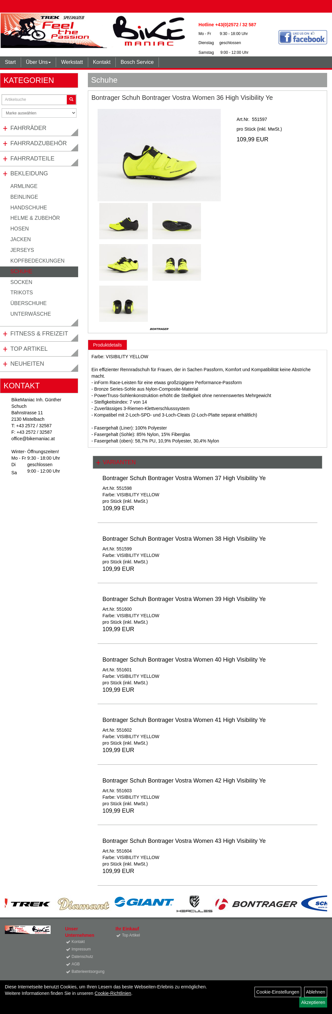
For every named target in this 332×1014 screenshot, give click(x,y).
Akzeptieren (313, 1002)
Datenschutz (82, 956)
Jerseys (22, 250)
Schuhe (21, 271)
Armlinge (24, 186)
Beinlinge (24, 197)
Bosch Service (137, 62)
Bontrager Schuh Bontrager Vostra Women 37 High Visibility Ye (184, 478)
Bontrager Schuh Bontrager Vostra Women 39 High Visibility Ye (184, 599)
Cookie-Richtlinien (113, 993)
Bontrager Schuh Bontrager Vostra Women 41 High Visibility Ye (184, 720)
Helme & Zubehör (35, 218)
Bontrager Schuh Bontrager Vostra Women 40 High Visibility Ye (184, 659)
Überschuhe (28, 303)
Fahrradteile (32, 158)
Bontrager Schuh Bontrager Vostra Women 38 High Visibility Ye (184, 539)
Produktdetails (107, 345)
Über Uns (38, 62)
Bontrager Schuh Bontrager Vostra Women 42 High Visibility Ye (184, 780)
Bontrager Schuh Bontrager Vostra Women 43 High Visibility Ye (184, 841)
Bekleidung (29, 173)
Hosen (19, 228)
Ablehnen (315, 992)
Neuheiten (27, 363)
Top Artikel (29, 349)
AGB (76, 964)
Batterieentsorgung (86, 971)
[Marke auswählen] (39, 113)
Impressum (81, 949)
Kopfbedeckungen (37, 261)
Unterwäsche (30, 314)
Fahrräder (28, 128)
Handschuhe (28, 207)
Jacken (20, 239)
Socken (21, 282)
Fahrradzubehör (38, 143)
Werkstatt (72, 62)
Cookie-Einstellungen (277, 992)
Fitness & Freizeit (39, 333)
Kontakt (102, 62)
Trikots (21, 292)
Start (10, 62)
